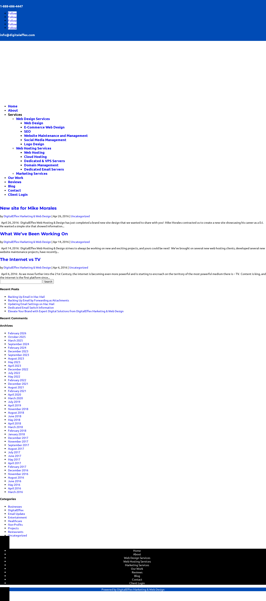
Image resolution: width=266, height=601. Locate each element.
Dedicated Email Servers (44, 169)
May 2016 (14, 484)
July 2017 (14, 452)
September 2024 (18, 344)
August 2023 (16, 358)
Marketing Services (31, 173)
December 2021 (18, 383)
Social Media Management (45, 140)
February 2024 (17, 347)
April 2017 (14, 463)
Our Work (15, 178)
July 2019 (14, 401)
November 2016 (18, 474)
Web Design (33, 123)
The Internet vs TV (20, 259)
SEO (27, 131)
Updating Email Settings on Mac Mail (31, 304)
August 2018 (16, 412)
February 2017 (17, 466)
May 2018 (14, 419)
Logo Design (34, 144)
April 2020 (14, 394)
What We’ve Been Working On (34, 233)
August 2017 (16, 448)
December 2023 (18, 351)
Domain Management (41, 165)
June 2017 (14, 456)
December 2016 (18, 470)
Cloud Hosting (35, 157)
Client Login (18, 194)
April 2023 (14, 365)
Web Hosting (34, 152)
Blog (11, 186)
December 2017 (18, 437)
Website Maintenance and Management (56, 135)
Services (15, 114)
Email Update (16, 513)
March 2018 (15, 427)
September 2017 (18, 445)
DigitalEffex (15, 510)
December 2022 (18, 369)
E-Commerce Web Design (44, 127)
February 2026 (17, 333)
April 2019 (14, 405)
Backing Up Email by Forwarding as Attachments (38, 300)
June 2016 (14, 481)
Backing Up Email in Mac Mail (26, 296)
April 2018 (14, 423)
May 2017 (14, 459)
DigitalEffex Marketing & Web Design (27, 216)
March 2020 (15, 398)
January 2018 (16, 434)
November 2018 (18, 409)
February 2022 (17, 380)
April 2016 (14, 488)
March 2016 (15, 492)
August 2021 (16, 387)
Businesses (15, 506)
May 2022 (14, 376)
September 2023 (18, 355)
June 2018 (14, 416)
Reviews (14, 182)
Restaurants (15, 531)
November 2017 (18, 441)
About (13, 110)
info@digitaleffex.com (17, 35)
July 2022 (14, 373)
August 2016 (16, 477)
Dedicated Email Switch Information (31, 307)
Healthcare (15, 521)
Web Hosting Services (33, 148)
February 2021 (17, 391)
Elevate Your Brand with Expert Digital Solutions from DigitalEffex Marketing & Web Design (66, 311)
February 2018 (17, 430)
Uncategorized (80, 216)
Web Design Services (33, 119)
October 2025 (17, 336)
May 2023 (14, 362)
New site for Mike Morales (28, 208)
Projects (13, 528)
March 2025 (15, 340)
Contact (14, 190)
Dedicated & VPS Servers (44, 161)
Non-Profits (15, 524)
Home (12, 106)
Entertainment (17, 517)
